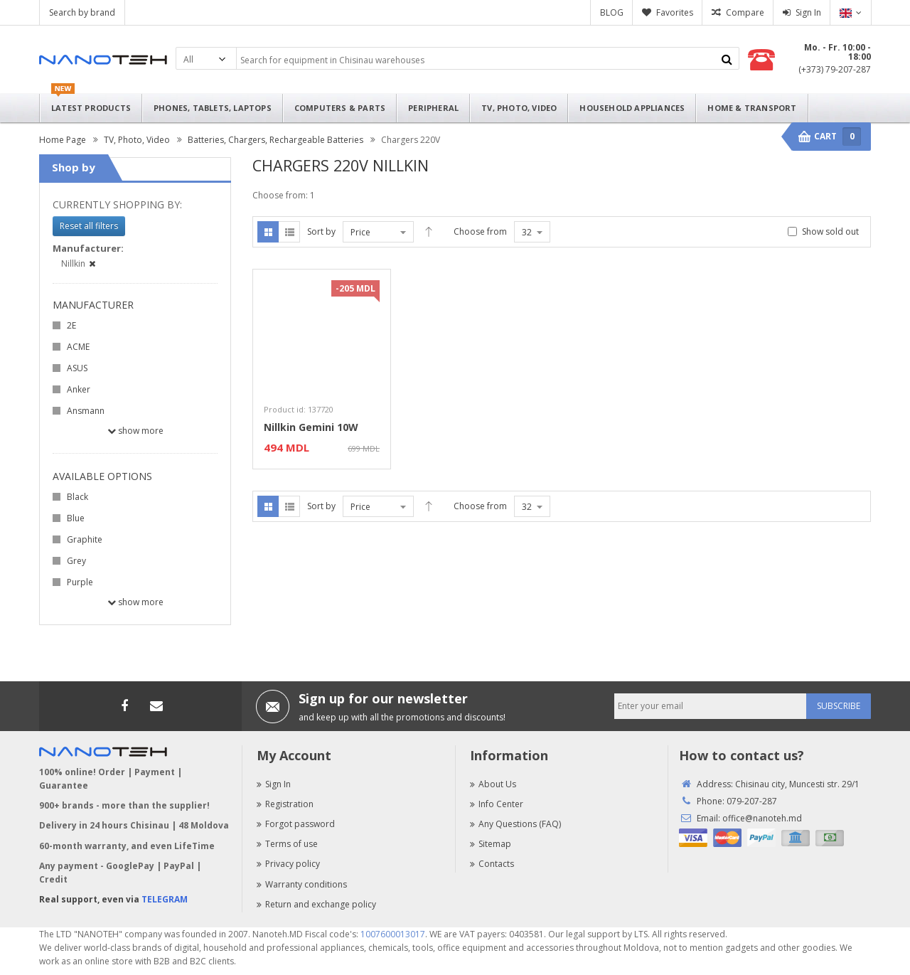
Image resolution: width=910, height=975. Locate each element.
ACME (78, 347)
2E (71, 325)
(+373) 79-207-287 (834, 69)
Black (77, 497)
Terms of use (287, 844)
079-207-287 (752, 801)
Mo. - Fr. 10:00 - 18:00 (837, 52)
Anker (78, 389)
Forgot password (296, 824)
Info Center (496, 804)
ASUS (77, 368)
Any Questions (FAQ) (515, 824)
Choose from (480, 231)
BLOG (611, 12)
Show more (135, 431)
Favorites (674, 12)
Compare (745, 12)
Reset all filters (89, 226)
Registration (285, 804)
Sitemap (490, 844)
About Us (493, 784)
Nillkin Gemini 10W (311, 427)
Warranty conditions (302, 884)
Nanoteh (103, 59)
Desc (428, 232)
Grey (76, 561)
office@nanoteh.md (762, 818)
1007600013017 (392, 934)
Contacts (492, 864)
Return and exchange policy (316, 904)
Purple (80, 582)
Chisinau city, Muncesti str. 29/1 (797, 784)
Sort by (321, 231)
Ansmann (86, 411)
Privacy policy (288, 864)
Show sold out (830, 231)
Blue (76, 518)
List (289, 232)
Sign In (808, 12)
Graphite (84, 539)
